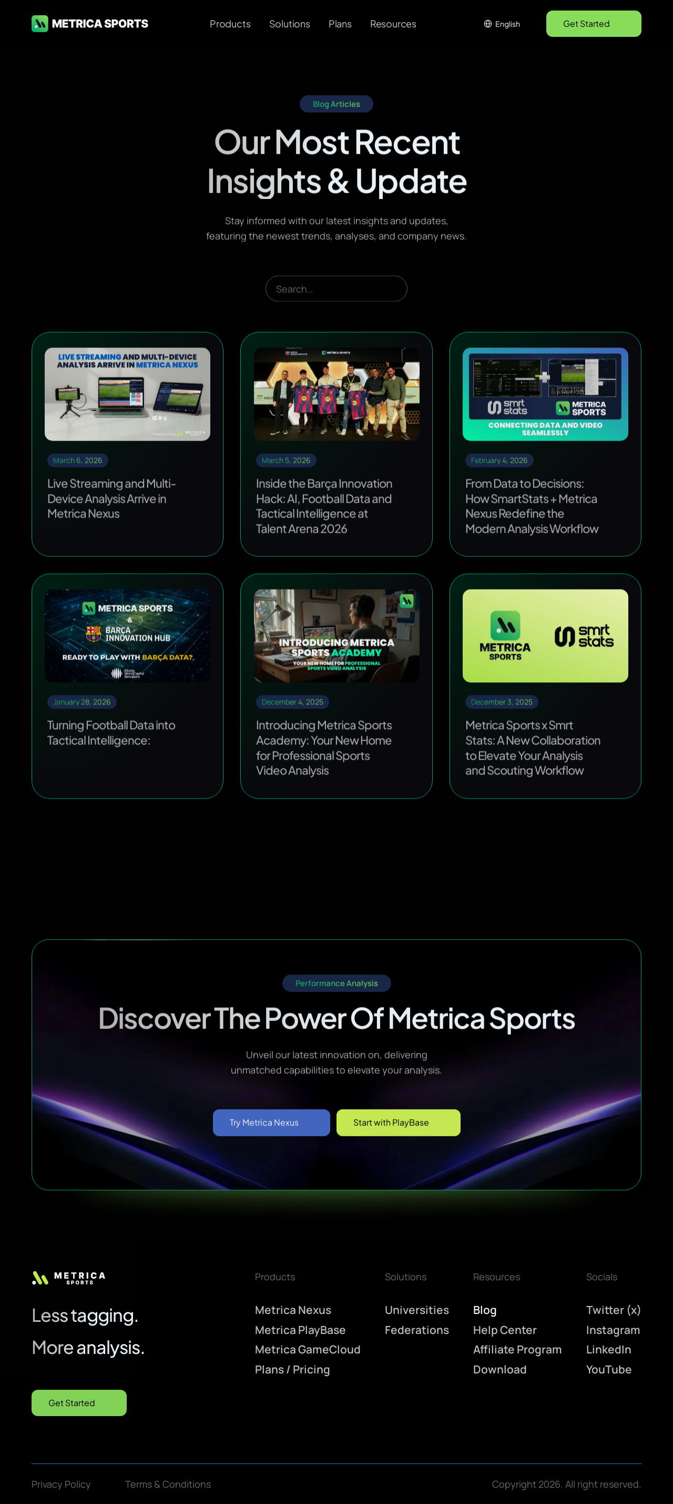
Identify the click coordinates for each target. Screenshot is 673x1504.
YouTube (609, 1369)
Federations (417, 1329)
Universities (417, 1309)
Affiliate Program (517, 1349)
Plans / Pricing (292, 1369)
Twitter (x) (613, 1309)
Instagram (613, 1329)
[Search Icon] (336, 303)
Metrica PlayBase (300, 1329)
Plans (340, 23)
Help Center (505, 1329)
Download (500, 1369)
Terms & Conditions (168, 1483)
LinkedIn (608, 1349)
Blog (485, 1309)
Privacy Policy (61, 1483)
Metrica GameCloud (308, 1349)
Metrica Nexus (293, 1309)
